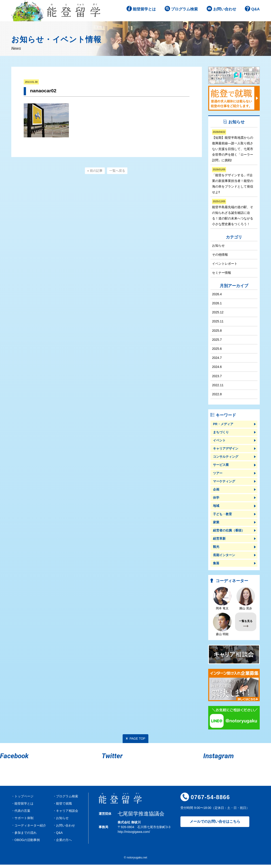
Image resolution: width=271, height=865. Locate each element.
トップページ (23, 796)
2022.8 (217, 394)
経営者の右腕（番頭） (229, 531)
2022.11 (218, 385)
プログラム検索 (181, 11)
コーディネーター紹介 (30, 825)
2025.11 (218, 322)
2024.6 (217, 367)
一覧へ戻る (117, 171)
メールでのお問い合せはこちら (215, 822)
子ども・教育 (222, 514)
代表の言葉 (22, 811)
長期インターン (224, 555)
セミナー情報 (221, 273)
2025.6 (217, 349)
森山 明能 (222, 624)
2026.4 (217, 294)
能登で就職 (64, 804)
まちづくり (221, 432)
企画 (216, 490)
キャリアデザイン (225, 449)
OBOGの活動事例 (27, 840)
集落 (216, 563)
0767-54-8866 (210, 797)
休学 (216, 498)
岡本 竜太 (222, 598)
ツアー (217, 473)
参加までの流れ (25, 833)
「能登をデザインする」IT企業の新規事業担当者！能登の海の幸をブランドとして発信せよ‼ (232, 181)
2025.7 (217, 340)
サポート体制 (23, 818)
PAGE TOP (137, 739)
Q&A (255, 11)
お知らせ (218, 246)
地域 (216, 506)
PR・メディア (223, 424)
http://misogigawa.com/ (134, 832)
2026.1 (217, 303)
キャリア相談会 (67, 811)
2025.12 (218, 313)
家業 (216, 522)
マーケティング (224, 481)
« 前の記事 (95, 171)
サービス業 (221, 465)
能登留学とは (140, 11)
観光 (216, 547)
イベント (219, 440)
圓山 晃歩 (245, 598)
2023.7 (217, 376)
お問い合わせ (223, 11)
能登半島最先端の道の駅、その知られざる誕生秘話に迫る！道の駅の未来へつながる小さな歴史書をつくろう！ (232, 213)
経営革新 (219, 539)
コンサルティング (225, 457)
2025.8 (217, 331)
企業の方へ (64, 840)
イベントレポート (224, 264)
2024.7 (217, 358)
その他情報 (220, 255)
